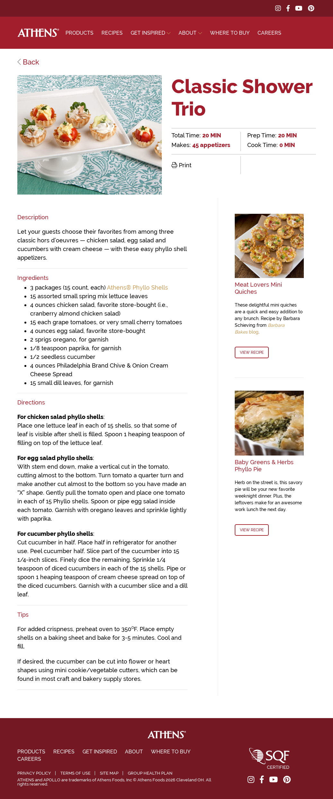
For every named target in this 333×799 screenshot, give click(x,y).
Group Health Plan (150, 773)
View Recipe (252, 352)
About (188, 33)
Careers (269, 33)
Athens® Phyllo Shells (137, 287)
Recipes (112, 33)
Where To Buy (230, 33)
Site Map (109, 773)
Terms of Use (75, 773)
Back (28, 61)
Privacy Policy (34, 773)
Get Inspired (148, 33)
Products (79, 33)
